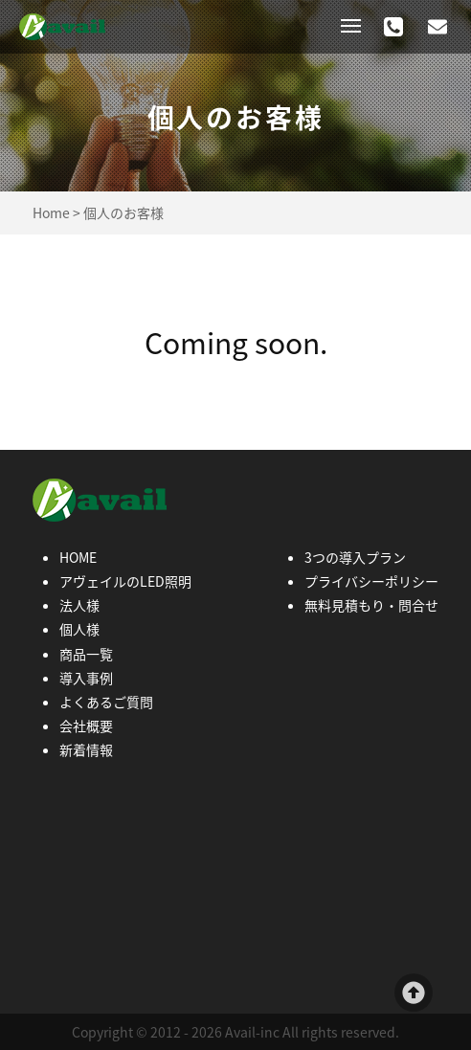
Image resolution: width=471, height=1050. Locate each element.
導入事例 (86, 677)
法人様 (79, 604)
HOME (78, 557)
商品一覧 (86, 653)
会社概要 (86, 725)
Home (51, 212)
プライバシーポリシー (371, 581)
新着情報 (86, 749)
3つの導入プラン (355, 557)
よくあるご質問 (106, 701)
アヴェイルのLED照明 (125, 581)
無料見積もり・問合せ (371, 604)
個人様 (79, 628)
